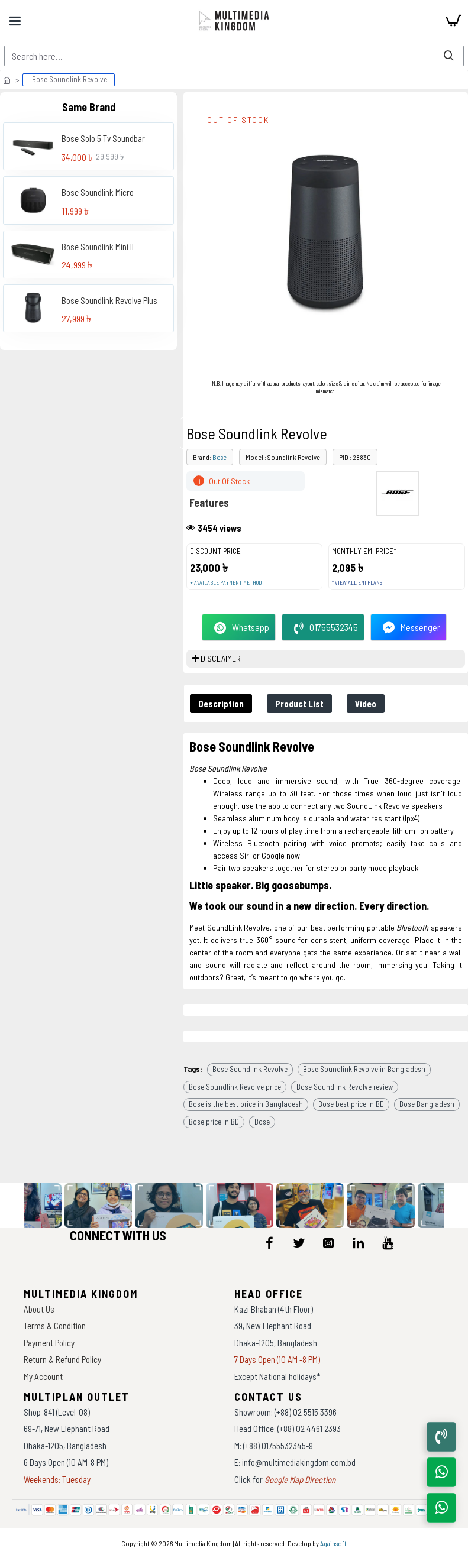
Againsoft (333, 1543)
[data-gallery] (101, 1206)
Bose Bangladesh (426, 1104)
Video (365, 703)
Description (221, 703)
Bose (219, 457)
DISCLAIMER (221, 658)
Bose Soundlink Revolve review (344, 1086)
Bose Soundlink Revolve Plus (109, 300)
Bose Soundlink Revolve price (235, 1086)
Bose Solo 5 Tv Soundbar (103, 138)
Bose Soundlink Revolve (250, 1069)
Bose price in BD (214, 1121)
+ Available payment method (226, 582)
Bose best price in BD (351, 1104)
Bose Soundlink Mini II (98, 246)
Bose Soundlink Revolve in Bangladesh (364, 1069)
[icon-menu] (269, 1243)
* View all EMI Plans (357, 582)
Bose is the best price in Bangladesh (246, 1104)
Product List (299, 703)
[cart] (453, 20)
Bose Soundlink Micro (98, 192)
